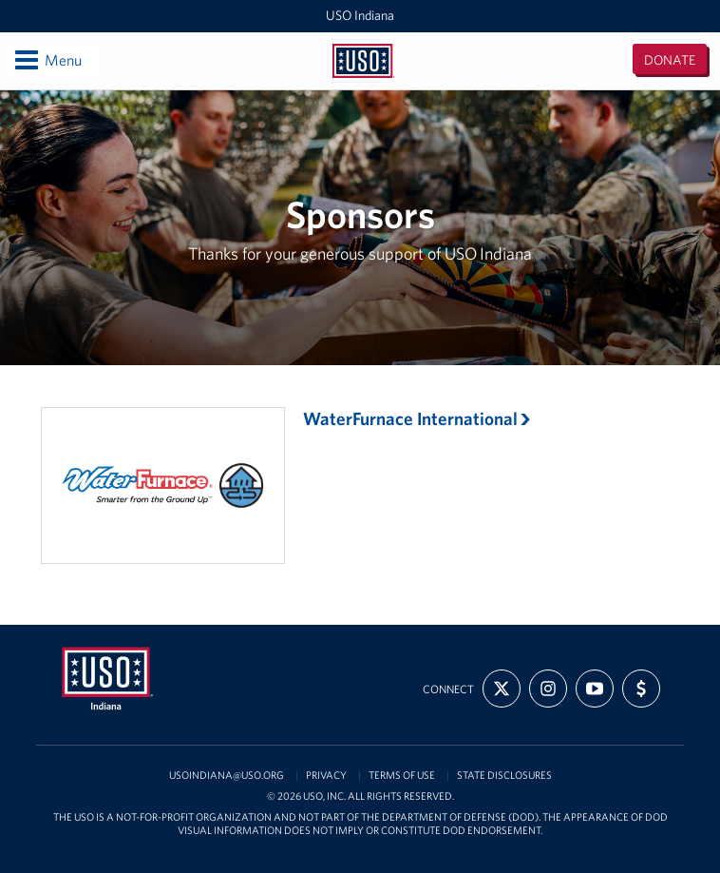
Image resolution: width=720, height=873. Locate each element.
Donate (669, 59)
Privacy (326, 775)
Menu (47, 60)
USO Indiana (360, 15)
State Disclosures (504, 775)
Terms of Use (402, 775)
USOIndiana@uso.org (226, 775)
